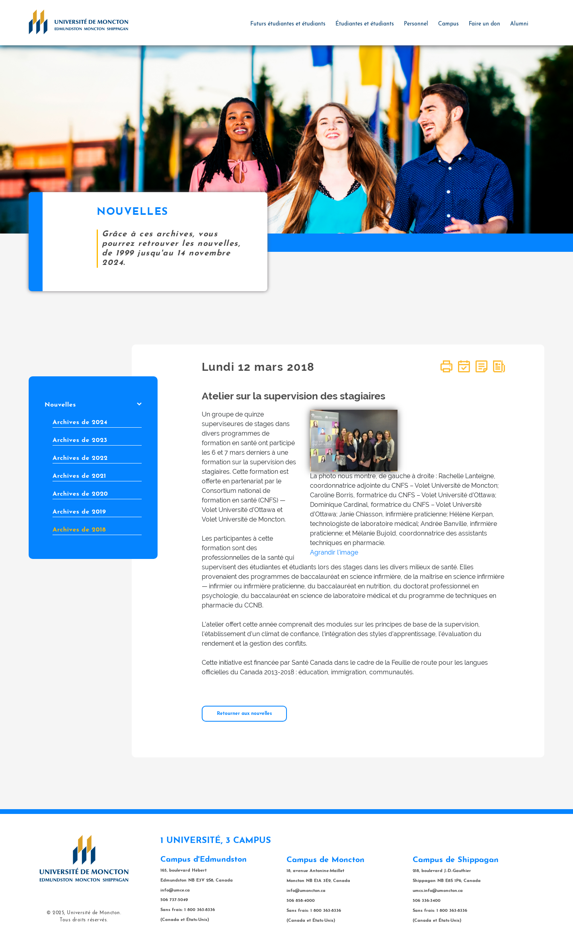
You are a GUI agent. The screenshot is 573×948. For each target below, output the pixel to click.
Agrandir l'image (334, 552)
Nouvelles (93, 405)
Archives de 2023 (80, 440)
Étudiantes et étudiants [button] (364, 24)
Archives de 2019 (79, 512)
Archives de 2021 (79, 476)
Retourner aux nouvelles (244, 713)
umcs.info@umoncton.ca (438, 891)
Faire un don (484, 24)
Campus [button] (448, 24)
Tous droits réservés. (84, 920)
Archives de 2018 (79, 530)
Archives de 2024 (80, 422)
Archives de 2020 (80, 494)
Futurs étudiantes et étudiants (287, 24)
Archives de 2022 (80, 458)
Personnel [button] (416, 24)
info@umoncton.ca (305, 891)
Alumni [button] (519, 24)
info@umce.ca (175, 890)
